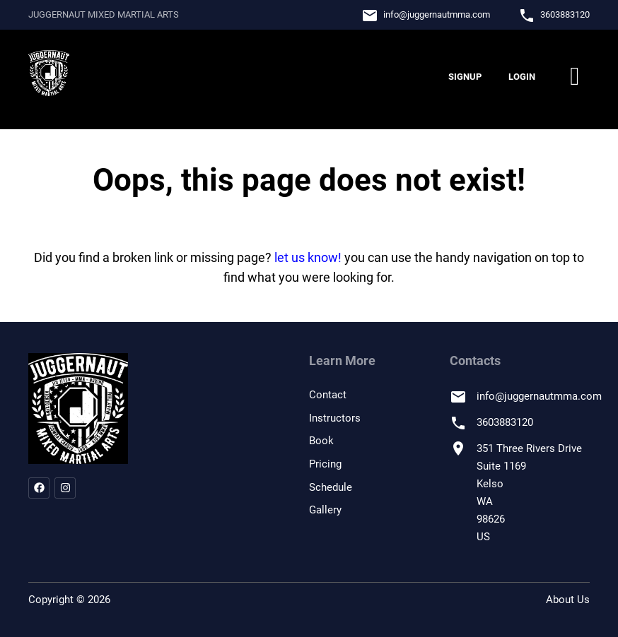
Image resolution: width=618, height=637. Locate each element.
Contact (327, 394)
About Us (568, 599)
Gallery (325, 510)
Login (521, 76)
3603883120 (565, 14)
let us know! (308, 257)
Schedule (330, 487)
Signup (465, 76)
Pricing (325, 464)
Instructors (335, 418)
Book (321, 440)
